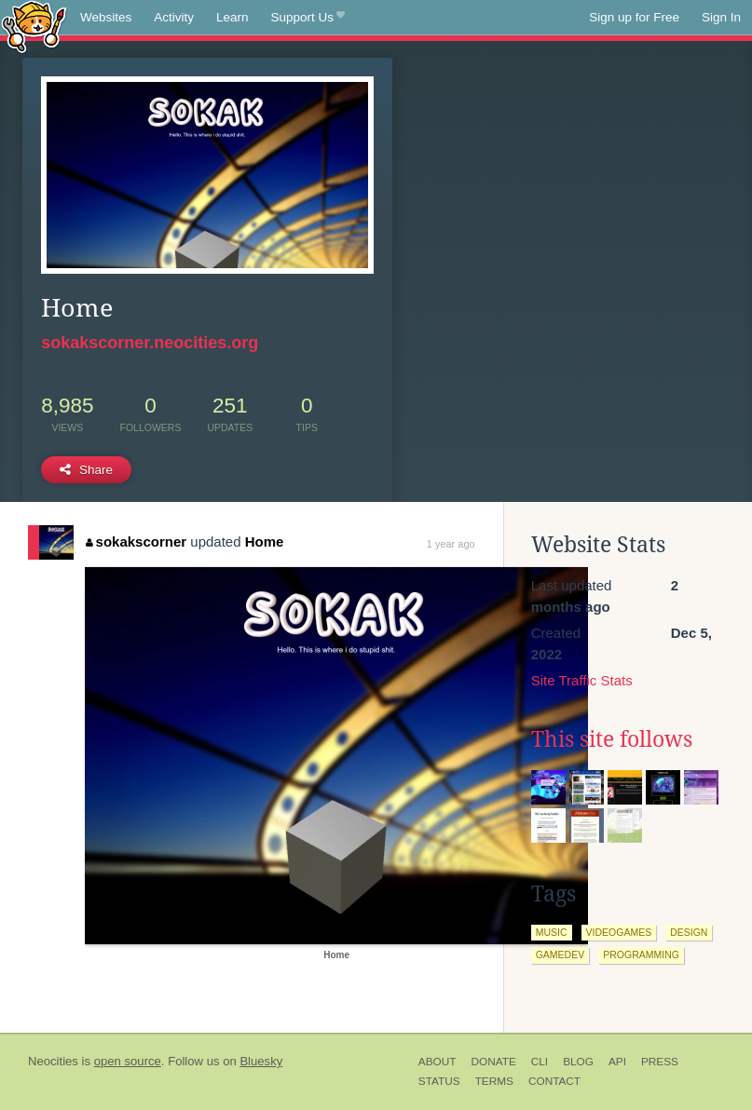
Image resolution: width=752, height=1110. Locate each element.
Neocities (53, 1061)
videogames (619, 932)
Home (264, 541)
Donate (493, 1061)
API (617, 1061)
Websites (105, 17)
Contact (554, 1081)
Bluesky (260, 1061)
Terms (494, 1081)
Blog (578, 1061)
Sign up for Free (634, 17)
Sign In (721, 17)
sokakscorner (136, 541)
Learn (232, 17)
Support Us (308, 17)
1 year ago (451, 543)
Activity (174, 17)
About (437, 1061)
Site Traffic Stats (582, 680)
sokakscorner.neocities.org (149, 342)
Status (439, 1081)
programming (641, 954)
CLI (539, 1061)
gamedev (560, 954)
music (551, 932)
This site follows (611, 739)
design (688, 932)
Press (659, 1061)
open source (127, 1061)
